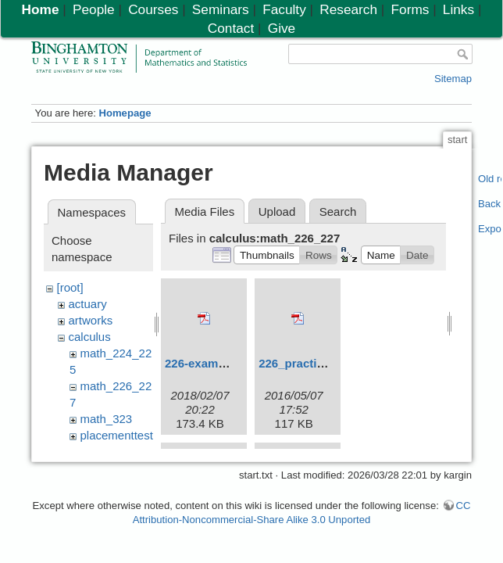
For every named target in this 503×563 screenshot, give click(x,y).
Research (348, 9)
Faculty (284, 9)
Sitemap (453, 78)
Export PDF (490, 229)
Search (338, 211)
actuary (88, 303)
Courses (153, 9)
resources (106, 451)
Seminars (220, 9)
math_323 (106, 418)
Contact (231, 28)
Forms (410, 9)
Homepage (124, 113)
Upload (277, 211)
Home (40, 9)
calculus (90, 336)
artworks (91, 320)
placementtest (116, 435)
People (94, 9)
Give (281, 28)
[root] (70, 287)
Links (458, 9)
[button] (267, 255)
